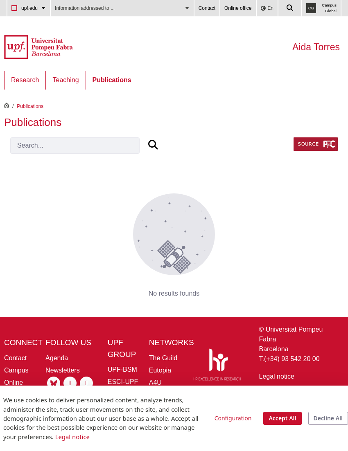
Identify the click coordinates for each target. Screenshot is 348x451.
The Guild (163, 358)
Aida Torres (316, 47)
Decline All (328, 418)
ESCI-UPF (123, 381)
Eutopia (160, 370)
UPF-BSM (122, 369)
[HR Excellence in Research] (217, 366)
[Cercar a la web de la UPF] (290, 8)
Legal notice (276, 376)
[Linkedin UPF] (86, 382)
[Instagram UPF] (70, 382)
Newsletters (62, 370)
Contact (207, 8)
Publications (30, 106)
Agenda (56, 358)
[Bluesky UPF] (53, 382)
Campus (16, 370)
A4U (155, 382)
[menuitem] (25, 80)
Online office (238, 8)
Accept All (282, 418)
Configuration (233, 418)
